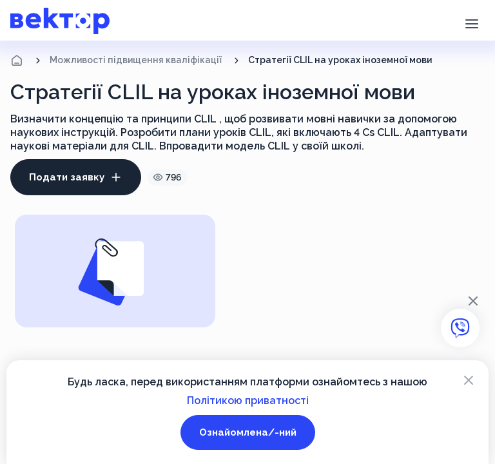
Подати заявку (75, 177)
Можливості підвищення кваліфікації (136, 60)
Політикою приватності (248, 400)
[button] (471, 22)
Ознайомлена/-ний (247, 432)
